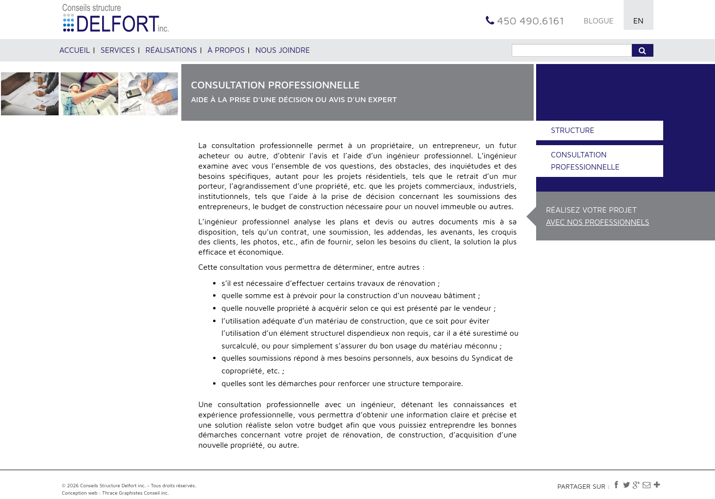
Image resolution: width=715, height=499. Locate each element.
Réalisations (171, 49)
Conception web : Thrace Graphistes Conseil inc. (115, 493)
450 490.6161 (525, 20)
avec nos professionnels (597, 221)
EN (638, 20)
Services (118, 49)
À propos (226, 49)
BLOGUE (598, 20)
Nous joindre (282, 49)
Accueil (75, 49)
